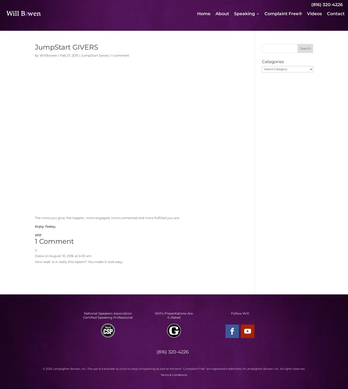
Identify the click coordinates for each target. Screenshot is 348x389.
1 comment (120, 55)
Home (203, 14)
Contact (336, 14)
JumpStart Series (95, 55)
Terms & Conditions (174, 375)
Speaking (244, 14)
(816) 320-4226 (327, 4)
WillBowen (48, 55)
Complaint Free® (283, 14)
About (222, 14)
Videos (314, 14)
